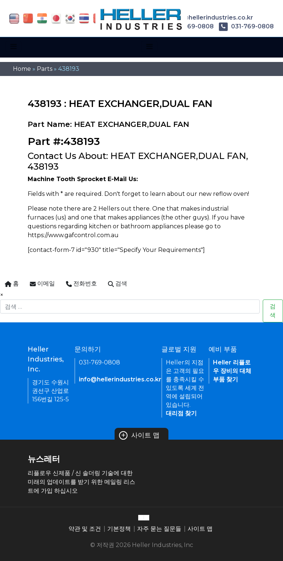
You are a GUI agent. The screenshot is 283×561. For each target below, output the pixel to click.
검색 (273, 311)
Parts (44, 68)
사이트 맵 (139, 435)
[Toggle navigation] (13, 46)
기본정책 (119, 528)
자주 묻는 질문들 (159, 528)
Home (22, 68)
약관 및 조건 (85, 528)
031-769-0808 (246, 26)
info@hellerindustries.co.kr (206, 17)
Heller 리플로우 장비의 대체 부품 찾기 (232, 371)
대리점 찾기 (181, 413)
